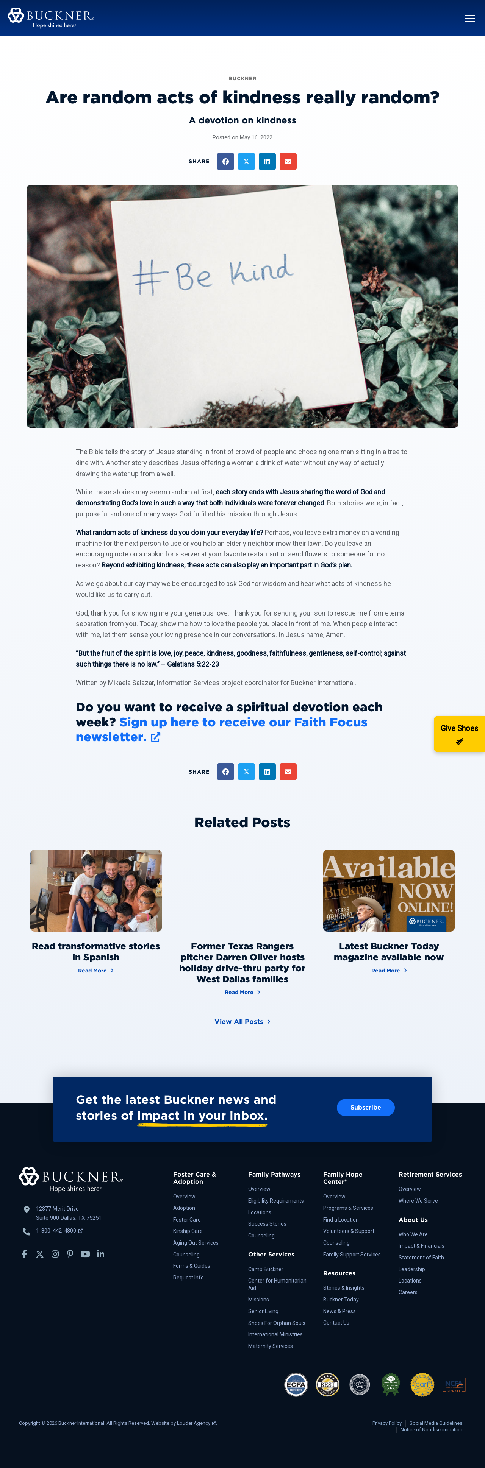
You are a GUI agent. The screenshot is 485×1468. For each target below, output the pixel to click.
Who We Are (413, 1234)
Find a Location (341, 1220)
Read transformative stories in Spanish (96, 952)
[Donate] (459, 734)
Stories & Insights (344, 1288)
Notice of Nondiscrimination (431, 1429)
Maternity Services (270, 1346)
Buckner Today (341, 1300)
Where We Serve (418, 1201)
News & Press (339, 1311)
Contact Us (336, 1323)
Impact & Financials (421, 1246)
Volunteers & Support (348, 1231)
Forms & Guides (191, 1266)
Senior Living (263, 1311)
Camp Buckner (265, 1269)
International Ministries (275, 1334)
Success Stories (267, 1224)
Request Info (188, 1278)
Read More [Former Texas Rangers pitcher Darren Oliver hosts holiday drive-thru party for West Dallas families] (242, 991)
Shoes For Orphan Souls (276, 1323)
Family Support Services (352, 1254)
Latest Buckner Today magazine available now (389, 952)
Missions (258, 1300)
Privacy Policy (387, 1423)
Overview (184, 1197)
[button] (469, 18)
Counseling (186, 1254)
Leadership (412, 1269)
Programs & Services (348, 1208)
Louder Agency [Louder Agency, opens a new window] (196, 1423)
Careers (408, 1292)
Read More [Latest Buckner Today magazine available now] (389, 970)
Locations (259, 1212)
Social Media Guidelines (436, 1423)
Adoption (184, 1208)
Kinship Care (188, 1231)
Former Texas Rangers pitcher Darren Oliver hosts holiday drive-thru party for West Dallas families (242, 962)
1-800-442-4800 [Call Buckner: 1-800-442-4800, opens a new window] (59, 1230)
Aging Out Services (196, 1243)
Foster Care (187, 1220)
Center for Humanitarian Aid (277, 1284)
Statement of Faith (421, 1258)
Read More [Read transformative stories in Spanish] (96, 970)
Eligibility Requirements (276, 1201)
